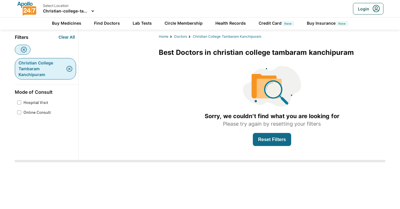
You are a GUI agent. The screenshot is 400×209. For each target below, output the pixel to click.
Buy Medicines (66, 23)
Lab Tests (142, 23)
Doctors (180, 36)
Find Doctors (107, 23)
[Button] (67, 37)
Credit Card (276, 23)
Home (163, 36)
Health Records (230, 23)
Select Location (56, 5)
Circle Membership (184, 23)
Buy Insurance (327, 23)
